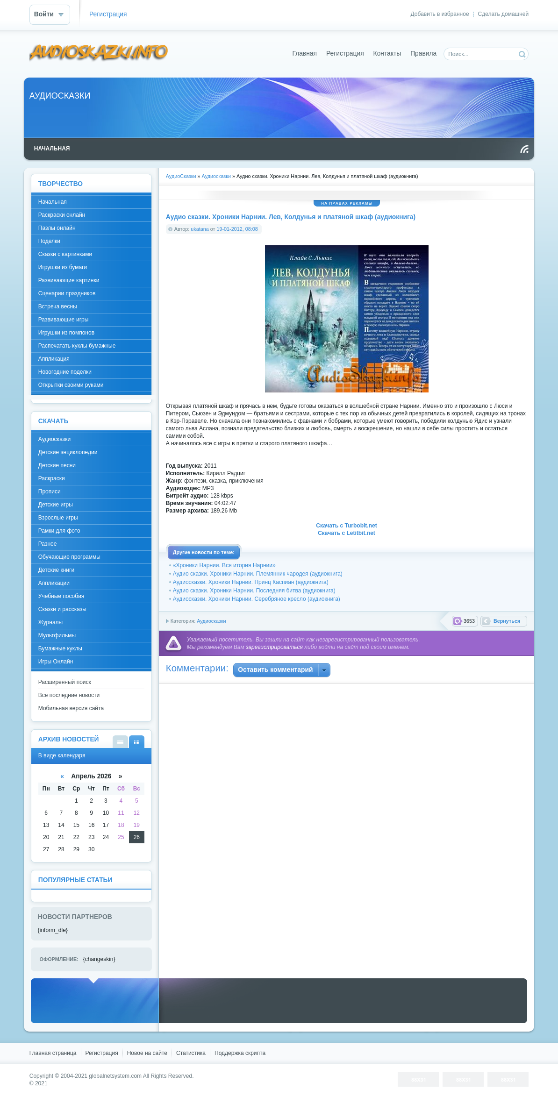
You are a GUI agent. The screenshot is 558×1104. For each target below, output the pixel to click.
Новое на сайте (147, 1053)
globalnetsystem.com (115, 1076)
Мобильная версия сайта (71, 708)
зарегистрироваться (274, 647)
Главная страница (53, 1053)
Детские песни (57, 465)
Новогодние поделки (65, 372)
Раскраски (51, 478)
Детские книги (56, 570)
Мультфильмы (57, 635)
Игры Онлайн (55, 661)
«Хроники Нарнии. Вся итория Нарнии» (224, 565)
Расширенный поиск (64, 682)
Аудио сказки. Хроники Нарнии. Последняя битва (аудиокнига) (254, 590)
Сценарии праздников (67, 293)
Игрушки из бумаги (62, 267)
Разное (47, 544)
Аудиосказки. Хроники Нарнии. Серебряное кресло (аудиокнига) (256, 599)
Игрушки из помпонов (66, 332)
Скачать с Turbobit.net (346, 525)
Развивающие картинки (69, 280)
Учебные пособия (61, 596)
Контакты (387, 53)
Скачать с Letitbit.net (346, 533)
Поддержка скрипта (240, 1053)
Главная (304, 53)
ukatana (199, 229)
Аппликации (54, 583)
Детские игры (55, 504)
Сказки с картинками (65, 254)
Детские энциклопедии (68, 452)
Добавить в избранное (440, 14)
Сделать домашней (503, 14)
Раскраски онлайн (61, 215)
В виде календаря (136, 741)
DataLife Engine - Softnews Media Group (99, 53)
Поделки (49, 241)
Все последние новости (69, 695)
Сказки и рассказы (62, 609)
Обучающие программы (69, 557)
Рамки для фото (59, 530)
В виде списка (120, 741)
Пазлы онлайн (57, 228)
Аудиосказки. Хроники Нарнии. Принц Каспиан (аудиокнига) (251, 582)
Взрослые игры (58, 517)
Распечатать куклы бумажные (77, 345)
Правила (423, 53)
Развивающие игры (63, 319)
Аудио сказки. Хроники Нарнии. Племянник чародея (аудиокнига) (258, 573)
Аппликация (54, 359)
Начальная (52, 202)
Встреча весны (57, 306)
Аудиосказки (211, 621)
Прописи (49, 491)
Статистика (191, 1053)
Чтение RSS (524, 149)
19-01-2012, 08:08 (237, 229)
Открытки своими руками (71, 385)
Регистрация (108, 14)
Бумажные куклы (60, 648)
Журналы (50, 622)
